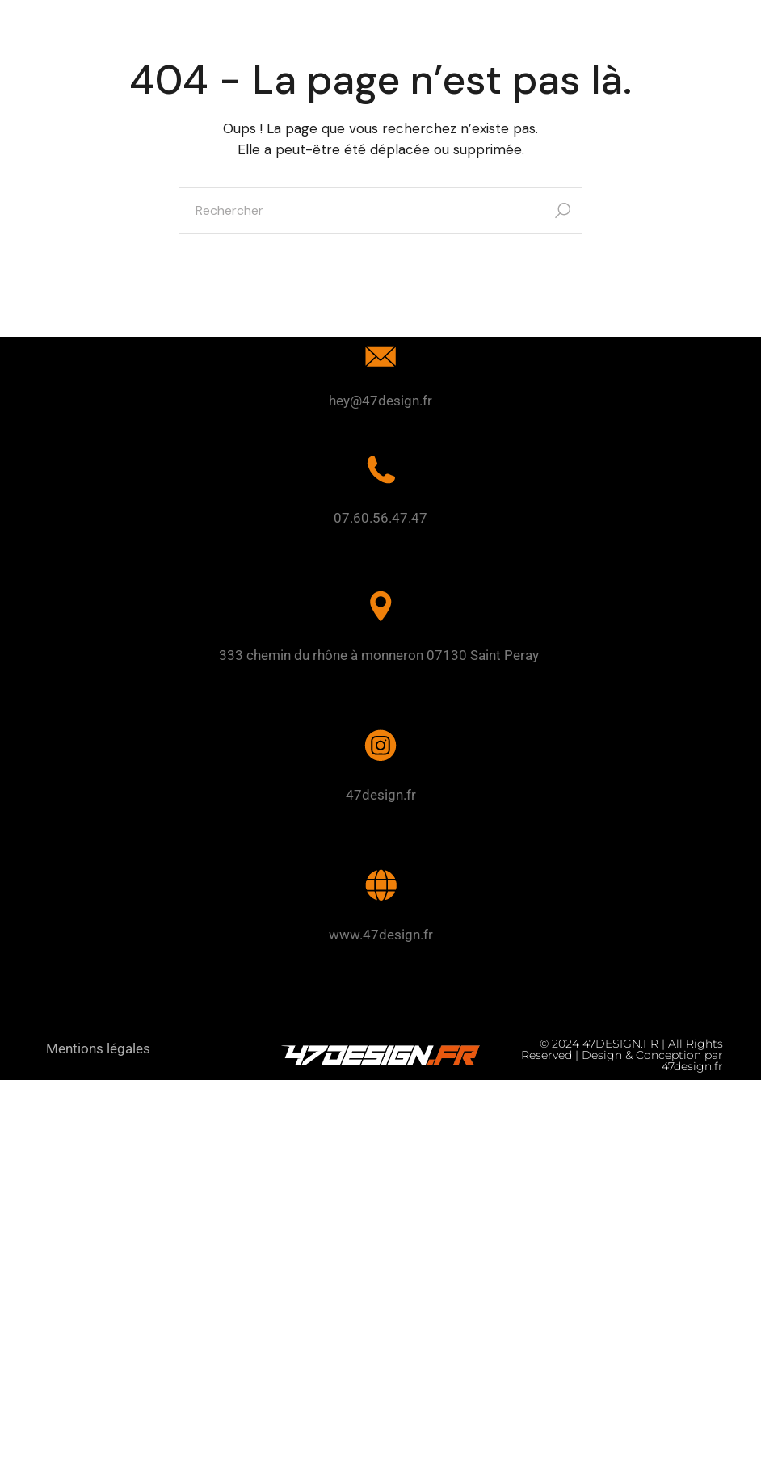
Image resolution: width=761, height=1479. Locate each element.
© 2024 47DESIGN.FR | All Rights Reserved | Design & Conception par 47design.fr (622, 1055)
